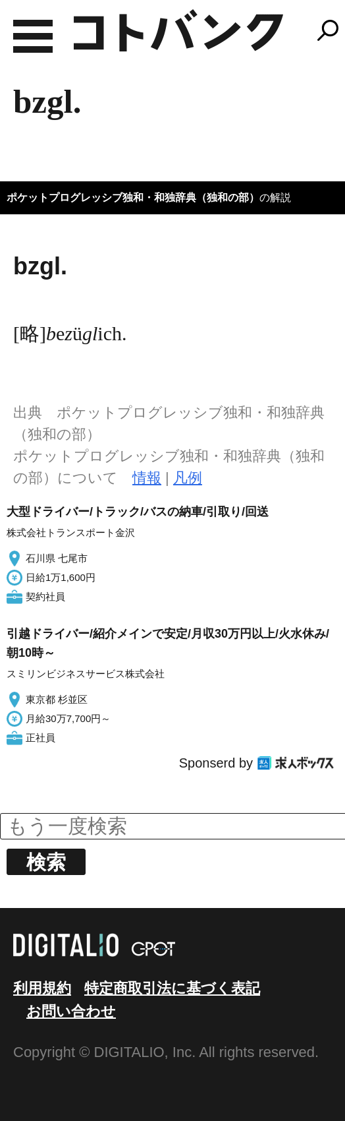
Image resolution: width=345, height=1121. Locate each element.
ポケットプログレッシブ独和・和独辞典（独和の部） (133, 197)
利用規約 (42, 988)
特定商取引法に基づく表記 (172, 988)
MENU (33, 36)
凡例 (187, 478)
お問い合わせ (71, 1011)
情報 (146, 478)
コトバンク (178, 30)
